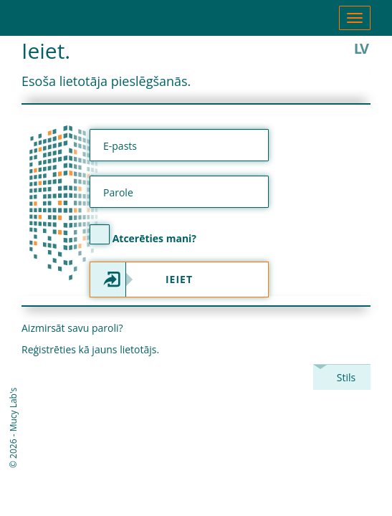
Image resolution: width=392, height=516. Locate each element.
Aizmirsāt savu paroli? (72, 328)
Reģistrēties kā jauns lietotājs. (90, 349)
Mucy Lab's (13, 410)
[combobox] (342, 377)
